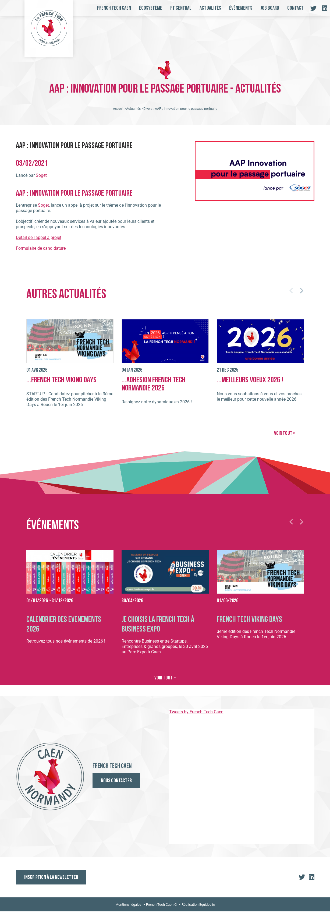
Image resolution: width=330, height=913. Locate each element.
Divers (147, 112)
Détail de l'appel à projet (38, 241)
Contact (295, 8)
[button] (289, 294)
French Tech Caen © (161, 906)
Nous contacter (116, 782)
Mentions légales (128, 906)
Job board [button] (269, 8)
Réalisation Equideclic (198, 906)
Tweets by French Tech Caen (196, 713)
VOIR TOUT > (282, 436)
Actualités (210, 8)
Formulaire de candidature (41, 251)
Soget (41, 178)
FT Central (180, 8)
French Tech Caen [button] (114, 8)
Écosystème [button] (150, 8)
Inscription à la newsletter (51, 879)
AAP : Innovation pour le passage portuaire (186, 112)
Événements (240, 8)
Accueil (118, 112)
